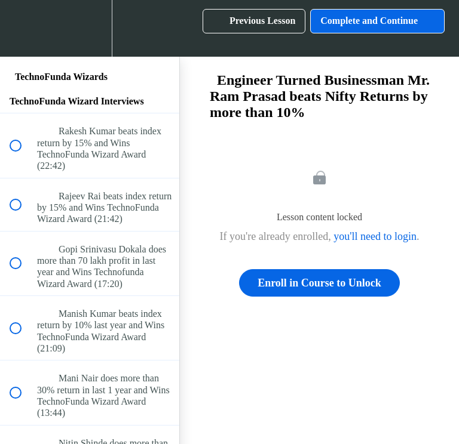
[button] (22, 28)
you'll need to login (375, 236)
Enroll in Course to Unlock (319, 283)
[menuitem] (90, 28)
